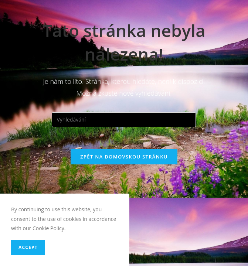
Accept (28, 247)
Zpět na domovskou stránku (123, 156)
